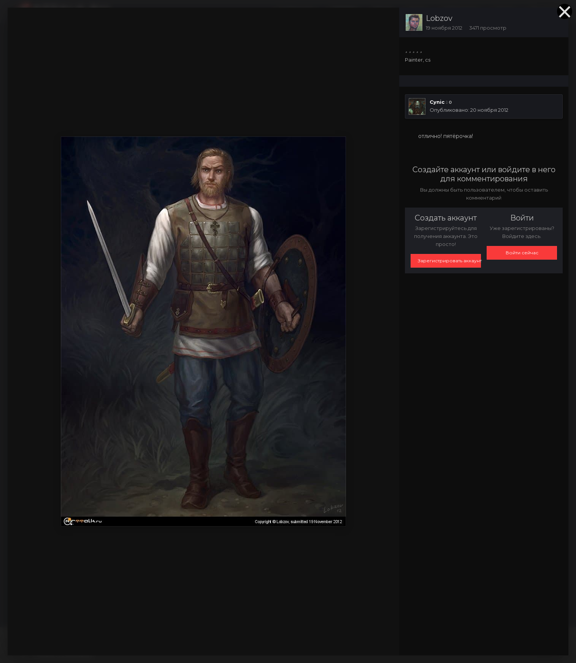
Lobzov (439, 18)
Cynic (437, 102)
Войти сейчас (522, 252)
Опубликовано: (469, 110)
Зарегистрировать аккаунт (449, 260)
